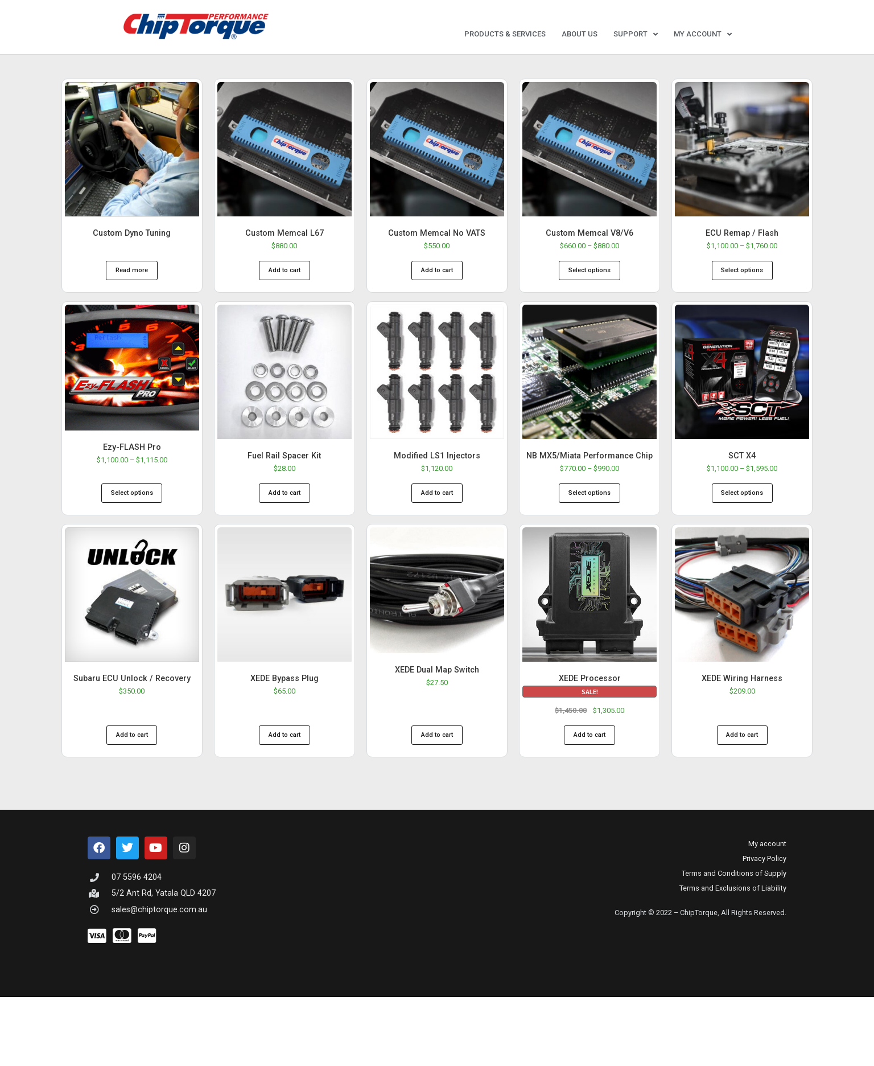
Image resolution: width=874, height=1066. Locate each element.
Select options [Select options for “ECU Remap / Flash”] (742, 281)
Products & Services (505, 34)
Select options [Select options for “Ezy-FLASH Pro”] (132, 503)
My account (703, 34)
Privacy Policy (764, 869)
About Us (579, 34)
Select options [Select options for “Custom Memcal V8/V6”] (589, 281)
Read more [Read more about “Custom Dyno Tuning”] (132, 281)
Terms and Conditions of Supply (734, 884)
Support (635, 34)
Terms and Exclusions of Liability (732, 899)
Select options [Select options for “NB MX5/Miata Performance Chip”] (589, 503)
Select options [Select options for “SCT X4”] (742, 503)
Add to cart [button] (284, 281)
